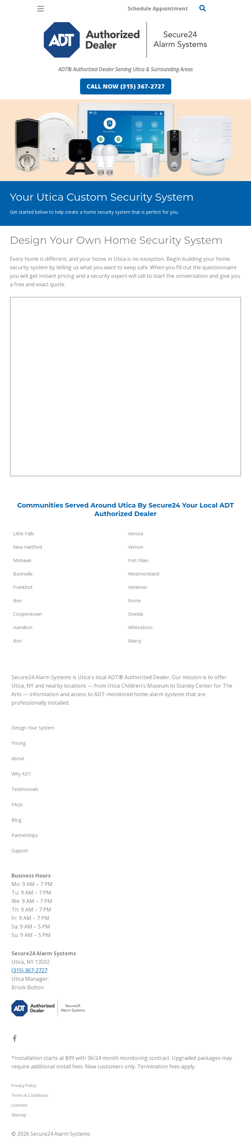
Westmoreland (143, 574)
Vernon (135, 547)
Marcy (134, 641)
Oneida (135, 614)
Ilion (17, 600)
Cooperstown (27, 614)
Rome (134, 600)
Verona (135, 533)
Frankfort (23, 587)
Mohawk (22, 560)
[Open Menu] (40, 8)
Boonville (23, 574)
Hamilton (22, 627)
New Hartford (27, 547)
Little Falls (23, 533)
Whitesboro (140, 627)
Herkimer (137, 587)
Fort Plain (138, 560)
